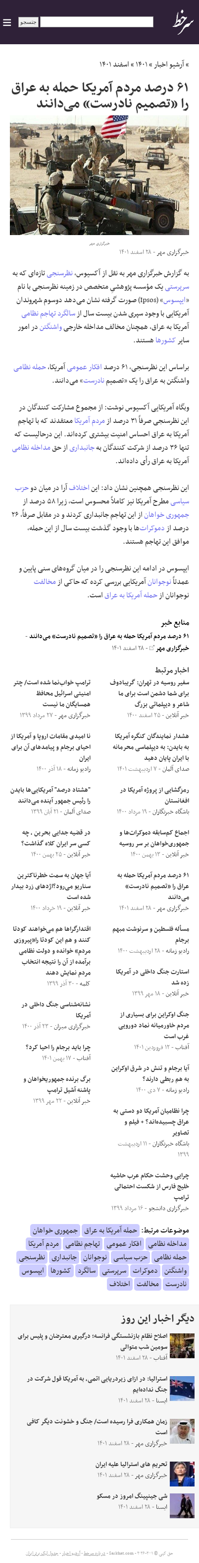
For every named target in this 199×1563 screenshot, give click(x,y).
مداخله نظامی (31, 447)
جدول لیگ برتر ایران (42, 1554)
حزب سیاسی (130, 1257)
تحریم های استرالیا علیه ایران (131, 1464)
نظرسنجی (60, 273)
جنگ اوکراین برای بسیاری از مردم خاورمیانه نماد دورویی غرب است (153, 1025)
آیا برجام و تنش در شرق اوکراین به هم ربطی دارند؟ (150, 1074)
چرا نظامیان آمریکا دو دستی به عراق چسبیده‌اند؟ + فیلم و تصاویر (151, 1122)
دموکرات (152, 528)
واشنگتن (51, 327)
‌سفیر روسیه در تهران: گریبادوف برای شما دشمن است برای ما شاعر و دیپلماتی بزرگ (149, 693)
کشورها (165, 340)
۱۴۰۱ (142, 64)
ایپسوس (174, 300)
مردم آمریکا (89, 420)
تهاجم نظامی (38, 313)
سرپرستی (177, 286)
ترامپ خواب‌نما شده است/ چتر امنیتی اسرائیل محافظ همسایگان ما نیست (52, 693)
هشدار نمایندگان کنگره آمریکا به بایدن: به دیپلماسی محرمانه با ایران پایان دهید (151, 747)
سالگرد (66, 313)
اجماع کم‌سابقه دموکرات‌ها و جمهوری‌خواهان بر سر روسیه (154, 838)
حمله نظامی (29, 367)
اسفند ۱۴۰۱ (114, 64)
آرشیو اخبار (169, 64)
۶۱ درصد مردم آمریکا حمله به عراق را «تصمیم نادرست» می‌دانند (109, 636)
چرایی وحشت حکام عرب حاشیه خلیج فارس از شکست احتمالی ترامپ (149, 1186)
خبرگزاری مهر (169, 648)
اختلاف (79, 488)
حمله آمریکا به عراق (130, 595)
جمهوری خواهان (166, 514)
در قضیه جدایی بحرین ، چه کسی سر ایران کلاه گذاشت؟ (56, 838)
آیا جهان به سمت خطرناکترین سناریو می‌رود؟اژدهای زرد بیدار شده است (51, 886)
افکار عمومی (84, 367)
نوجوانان (159, 582)
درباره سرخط (94, 1554)
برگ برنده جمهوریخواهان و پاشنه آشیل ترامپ (57, 1085)
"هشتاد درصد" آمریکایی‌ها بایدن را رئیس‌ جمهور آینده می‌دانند (50, 796)
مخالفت (45, 582)
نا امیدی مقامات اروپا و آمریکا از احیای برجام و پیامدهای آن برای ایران (50, 747)
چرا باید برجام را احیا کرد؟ (58, 1047)
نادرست (93, 380)
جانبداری (82, 447)
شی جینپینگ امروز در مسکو (132, 1496)
